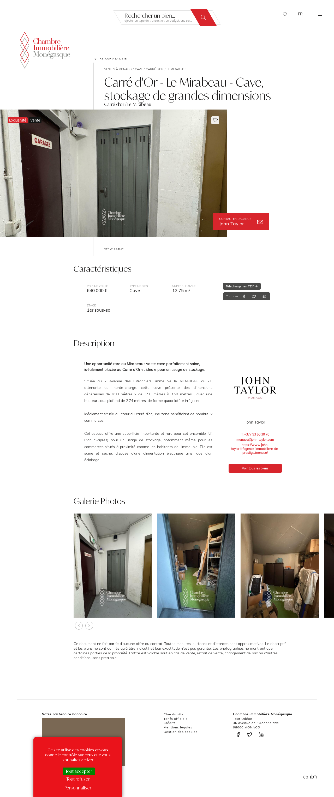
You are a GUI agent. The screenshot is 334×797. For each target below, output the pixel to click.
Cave (138, 69)
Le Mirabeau (176, 69)
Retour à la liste (110, 58)
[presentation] (79, 626)
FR (300, 14)
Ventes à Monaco (118, 69)
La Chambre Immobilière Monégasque (45, 50)
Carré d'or (154, 69)
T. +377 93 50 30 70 (255, 434)
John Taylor (241, 222)
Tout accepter (78, 771)
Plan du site (174, 714)
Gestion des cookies (181, 732)
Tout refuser (78, 779)
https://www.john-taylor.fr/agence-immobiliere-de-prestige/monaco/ (255, 449)
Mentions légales (178, 727)
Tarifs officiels (176, 719)
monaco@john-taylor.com (255, 440)
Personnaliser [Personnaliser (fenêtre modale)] (77, 787)
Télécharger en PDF (242, 286)
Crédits (170, 723)
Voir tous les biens (255, 468)
